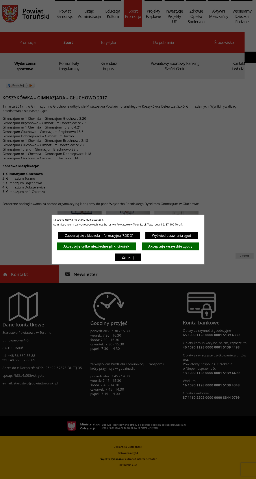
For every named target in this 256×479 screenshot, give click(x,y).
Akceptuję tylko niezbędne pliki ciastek (96, 246)
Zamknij (128, 257)
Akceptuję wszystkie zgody (170, 246)
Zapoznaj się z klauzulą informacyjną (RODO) (99, 235)
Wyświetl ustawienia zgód (171, 235)
